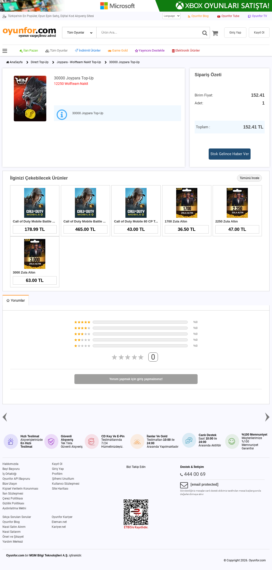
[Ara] (205, 32)
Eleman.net (59, 522)
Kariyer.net (59, 527)
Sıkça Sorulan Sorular (16, 517)
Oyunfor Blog (11, 522)
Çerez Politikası (12, 498)
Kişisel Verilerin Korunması (20, 488)
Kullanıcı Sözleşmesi (65, 483)
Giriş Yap (58, 469)
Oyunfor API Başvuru (16, 478)
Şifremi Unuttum (63, 478)
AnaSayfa (16, 62)
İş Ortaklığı (9, 474)
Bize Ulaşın (9, 483)
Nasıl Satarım (11, 531)
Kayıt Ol (57, 464)
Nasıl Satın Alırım (14, 527)
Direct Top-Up (40, 62)
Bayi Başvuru (11, 469)
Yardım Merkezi (12, 541)
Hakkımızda (10, 464)
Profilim (57, 474)
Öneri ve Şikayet (13, 536)
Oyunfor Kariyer (62, 517)
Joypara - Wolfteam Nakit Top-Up (79, 62)
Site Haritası (60, 488)
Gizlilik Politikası (13, 503)
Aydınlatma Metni (14, 508)
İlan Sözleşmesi (12, 493)
